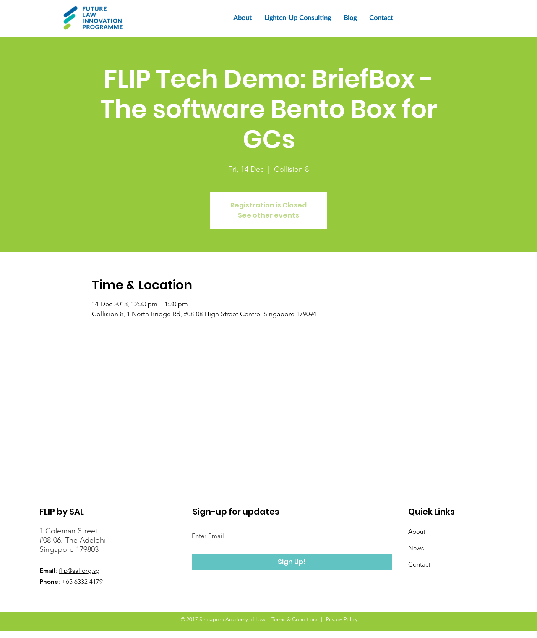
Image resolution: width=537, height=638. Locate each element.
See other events (268, 215)
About (416, 532)
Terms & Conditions (294, 619)
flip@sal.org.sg (79, 571)
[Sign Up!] (292, 562)
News (416, 548)
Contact (419, 564)
